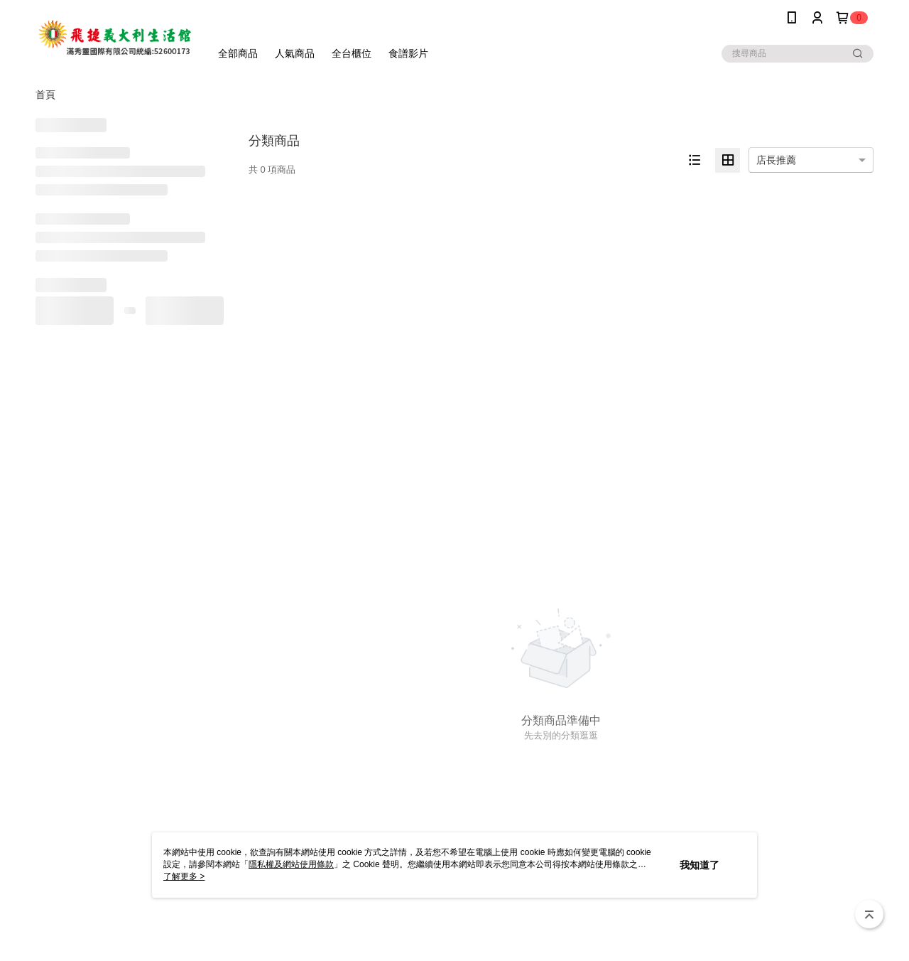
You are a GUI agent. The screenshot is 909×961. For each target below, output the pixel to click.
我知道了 (699, 865)
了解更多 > (184, 876)
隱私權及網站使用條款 (291, 864)
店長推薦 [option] (776, 160)
